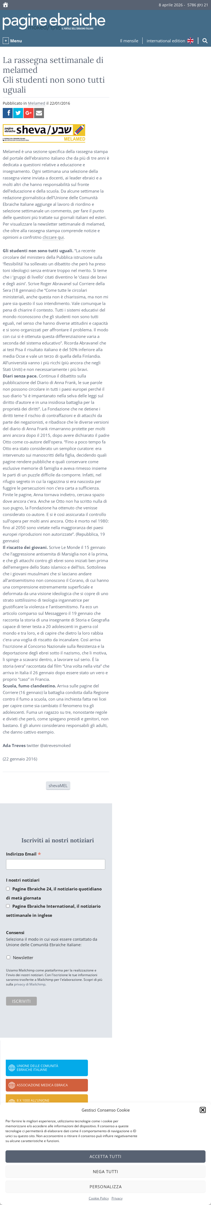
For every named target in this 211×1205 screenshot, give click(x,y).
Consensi (15, 932)
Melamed (36, 103)
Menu (16, 40)
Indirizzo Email (23, 854)
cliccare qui (53, 237)
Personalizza (106, 1186)
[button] (203, 1110)
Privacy (117, 1198)
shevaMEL (58, 785)
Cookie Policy (99, 1198)
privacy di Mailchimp (29, 984)
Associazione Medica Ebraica (42, 1085)
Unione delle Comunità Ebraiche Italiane (37, 1068)
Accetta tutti (105, 1156)
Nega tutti (105, 1171)
